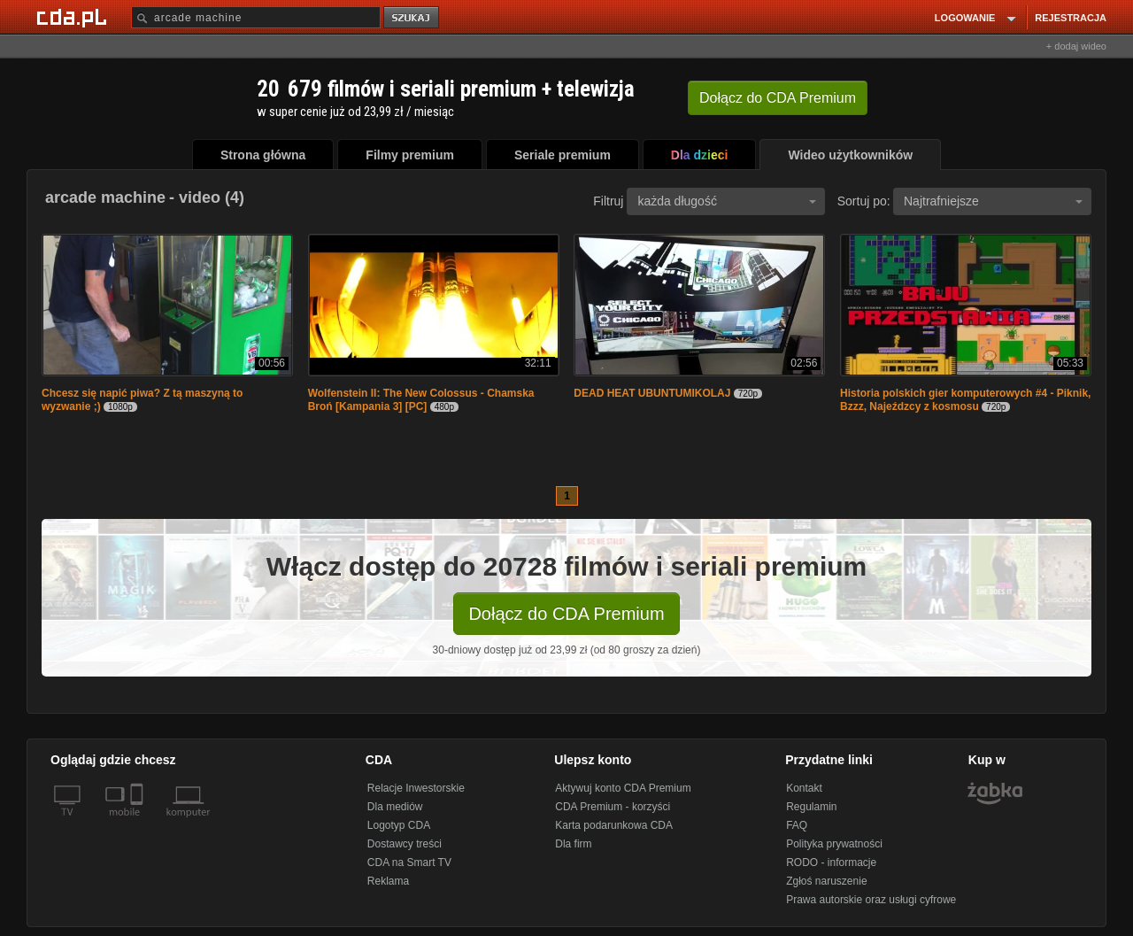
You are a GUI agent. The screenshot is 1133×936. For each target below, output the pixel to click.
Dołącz (777, 97)
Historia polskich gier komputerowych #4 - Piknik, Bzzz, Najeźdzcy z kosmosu (965, 400)
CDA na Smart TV (409, 862)
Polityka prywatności (834, 844)
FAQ (796, 825)
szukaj (412, 18)
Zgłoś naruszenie (826, 881)
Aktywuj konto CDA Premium (622, 788)
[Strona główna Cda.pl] (74, 17)
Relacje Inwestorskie (416, 788)
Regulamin (811, 807)
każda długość (726, 201)
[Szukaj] (256, 17)
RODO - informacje (831, 862)
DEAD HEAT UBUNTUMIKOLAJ (652, 393)
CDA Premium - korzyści (612, 807)
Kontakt (804, 788)
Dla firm (573, 844)
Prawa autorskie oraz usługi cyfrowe (871, 899)
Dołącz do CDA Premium (566, 613)
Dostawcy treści (404, 844)
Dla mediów (395, 807)
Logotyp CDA (398, 825)
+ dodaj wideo (1076, 46)
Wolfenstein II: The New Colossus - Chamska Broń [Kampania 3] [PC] (421, 400)
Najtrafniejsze (993, 201)
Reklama (388, 881)
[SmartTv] (138, 822)
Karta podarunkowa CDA (614, 825)
